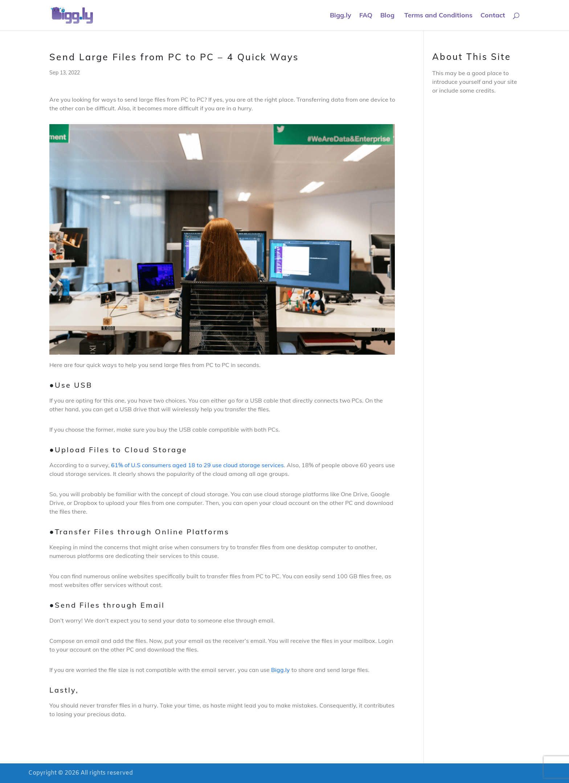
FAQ (365, 16)
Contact (492, 16)
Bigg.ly (340, 16)
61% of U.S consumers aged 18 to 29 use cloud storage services (197, 465)
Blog (387, 16)
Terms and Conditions (437, 16)
